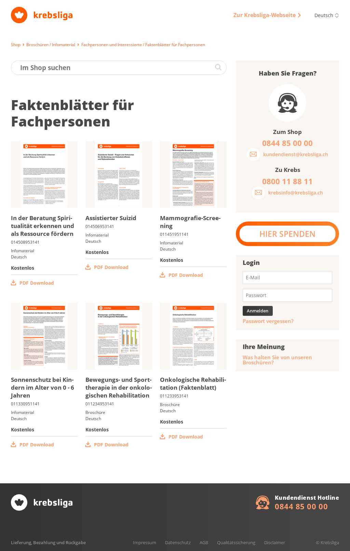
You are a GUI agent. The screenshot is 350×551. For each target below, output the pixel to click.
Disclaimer (274, 542)
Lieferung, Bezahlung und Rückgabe (48, 542)
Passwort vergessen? (268, 321)
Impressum (144, 542)
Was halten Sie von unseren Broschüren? (277, 360)
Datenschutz (178, 542)
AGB (204, 542)
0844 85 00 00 (301, 506)
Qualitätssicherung (236, 542)
